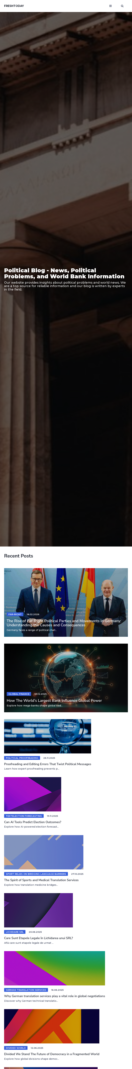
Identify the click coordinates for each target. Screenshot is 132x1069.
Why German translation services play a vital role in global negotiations (54, 996)
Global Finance (18, 694)
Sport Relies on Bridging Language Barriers (36, 874)
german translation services (26, 990)
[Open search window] (122, 6)
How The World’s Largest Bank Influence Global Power (54, 700)
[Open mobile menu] (110, 6)
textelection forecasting (24, 816)
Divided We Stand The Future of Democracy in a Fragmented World (51, 1054)
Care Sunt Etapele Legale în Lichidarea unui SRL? (38, 938)
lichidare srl (15, 932)
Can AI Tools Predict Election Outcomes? (32, 822)
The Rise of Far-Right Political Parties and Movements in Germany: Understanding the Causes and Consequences (64, 623)
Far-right (15, 614)
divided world (16, 1048)
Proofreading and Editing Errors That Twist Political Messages (47, 764)
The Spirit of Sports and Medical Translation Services (41, 880)
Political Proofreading (22, 758)
